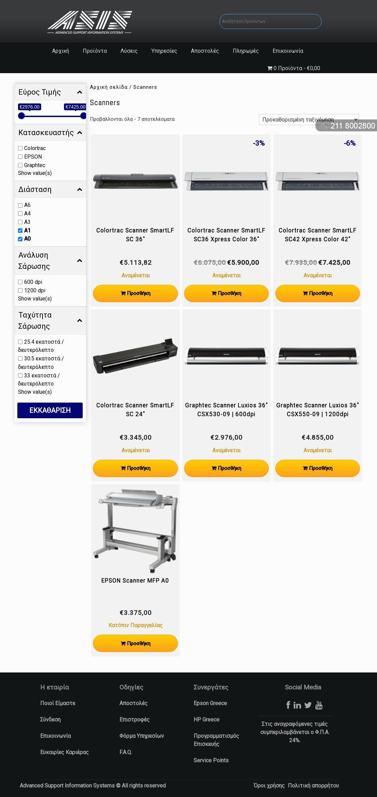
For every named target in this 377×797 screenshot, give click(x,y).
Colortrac (35, 148)
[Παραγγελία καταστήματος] (309, 119)
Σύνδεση (50, 719)
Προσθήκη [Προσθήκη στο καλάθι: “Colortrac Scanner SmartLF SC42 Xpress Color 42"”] (320, 293)
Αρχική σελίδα (109, 87)
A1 (27, 230)
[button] (8, 788)
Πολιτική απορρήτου (313, 785)
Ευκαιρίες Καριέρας (64, 752)
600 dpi (33, 282)
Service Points (211, 760)
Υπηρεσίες (164, 51)
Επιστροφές (134, 719)
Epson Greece (210, 703)
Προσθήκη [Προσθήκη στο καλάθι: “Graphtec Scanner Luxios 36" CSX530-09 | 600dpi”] (229, 468)
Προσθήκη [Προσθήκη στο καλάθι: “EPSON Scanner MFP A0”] (138, 643)
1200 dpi (34, 290)
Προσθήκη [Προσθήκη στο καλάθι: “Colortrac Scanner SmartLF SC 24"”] (138, 468)
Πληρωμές (246, 51)
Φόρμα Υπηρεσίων (141, 736)
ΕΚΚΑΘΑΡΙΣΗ (50, 410)
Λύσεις (129, 51)
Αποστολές (205, 51)
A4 (27, 213)
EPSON (33, 156)
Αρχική (60, 51)
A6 (27, 205)
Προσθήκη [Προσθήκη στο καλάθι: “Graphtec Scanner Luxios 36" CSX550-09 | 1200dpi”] (320, 468)
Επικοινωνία (288, 51)
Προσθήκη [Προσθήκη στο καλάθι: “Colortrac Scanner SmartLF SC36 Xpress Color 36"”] (229, 293)
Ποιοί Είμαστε (57, 703)
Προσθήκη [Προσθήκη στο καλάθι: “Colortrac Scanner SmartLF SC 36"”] (138, 293)
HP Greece (206, 719)
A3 (27, 222)
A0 (27, 238)
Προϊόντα (95, 51)
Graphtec (34, 165)
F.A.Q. (125, 752)
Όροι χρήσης (269, 785)
